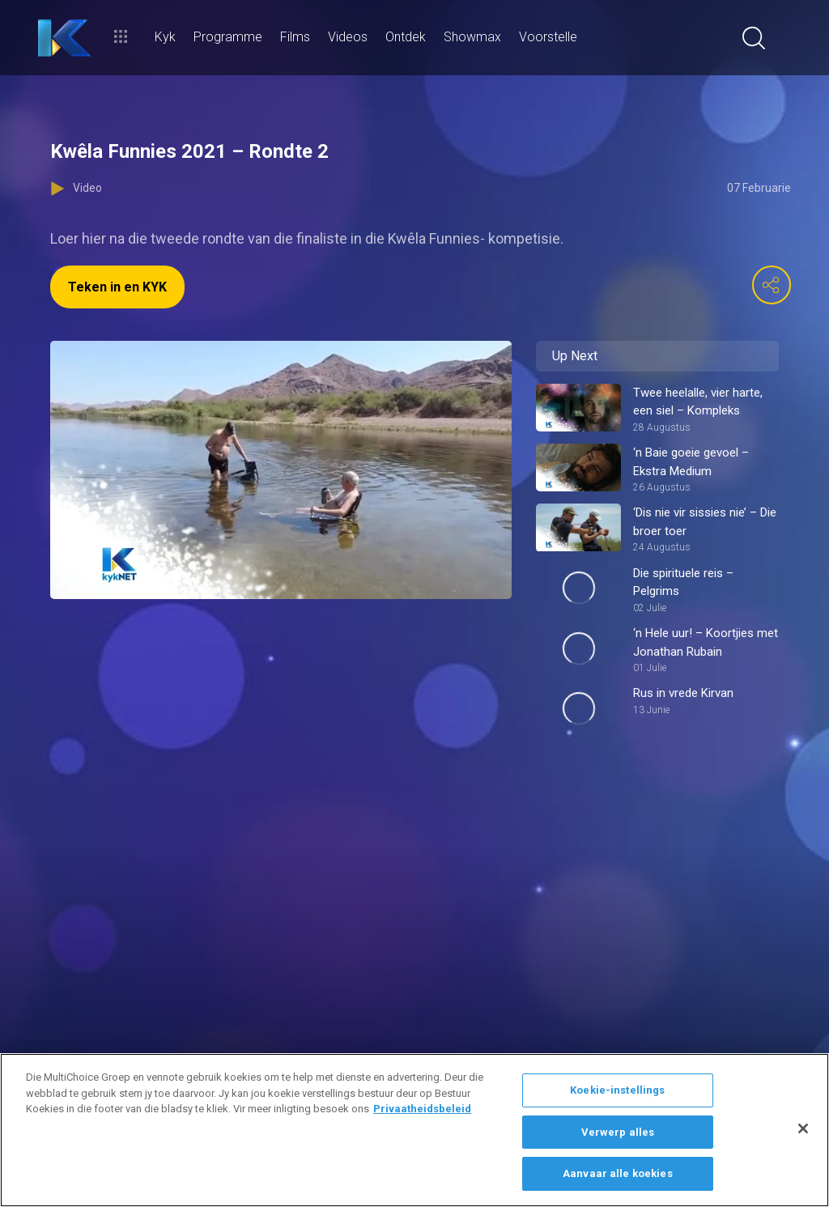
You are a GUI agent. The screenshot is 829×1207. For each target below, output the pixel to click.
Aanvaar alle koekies (618, 1173)
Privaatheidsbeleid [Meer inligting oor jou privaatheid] (422, 1109)
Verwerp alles (618, 1132)
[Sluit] (803, 1128)
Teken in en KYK (117, 287)
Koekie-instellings (617, 1090)
